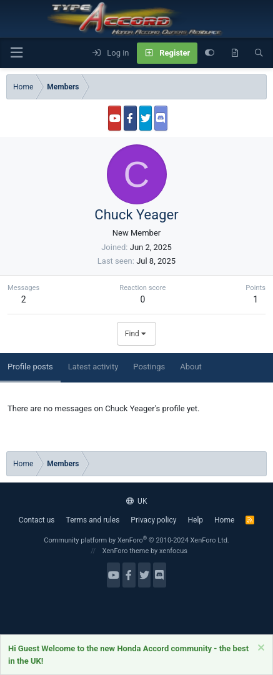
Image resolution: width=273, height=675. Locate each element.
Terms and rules (93, 520)
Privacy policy (153, 520)
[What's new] (234, 53)
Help (195, 520)
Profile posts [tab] (30, 366)
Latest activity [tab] (93, 366)
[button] (16, 53)
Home (224, 520)
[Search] (259, 53)
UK (136, 501)
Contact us (37, 520)
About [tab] (191, 366)
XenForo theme (125, 551)
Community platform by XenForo (136, 540)
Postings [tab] (149, 366)
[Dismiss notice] (259, 649)
